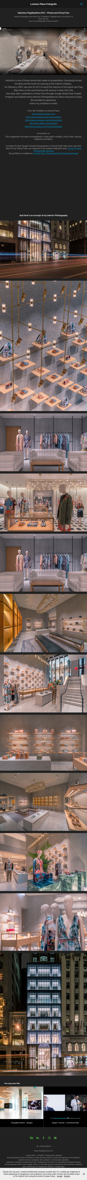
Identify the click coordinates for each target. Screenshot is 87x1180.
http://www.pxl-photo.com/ (43, 114)
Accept (59, 1176)
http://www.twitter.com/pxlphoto (43, 123)
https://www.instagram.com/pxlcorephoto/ (43, 120)
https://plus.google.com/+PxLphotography (43, 126)
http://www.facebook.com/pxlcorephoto (43, 117)
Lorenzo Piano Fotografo (43, 3)
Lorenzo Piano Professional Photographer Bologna (55, 153)
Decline (67, 1176)
